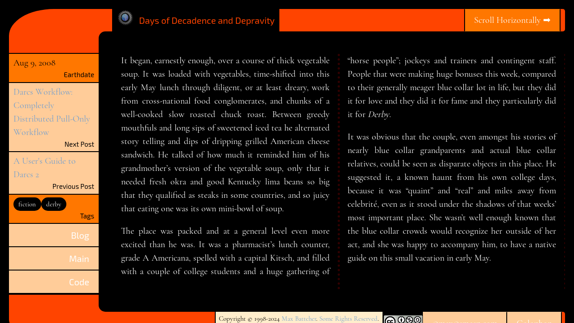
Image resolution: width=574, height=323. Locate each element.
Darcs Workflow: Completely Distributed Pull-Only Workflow (51, 112)
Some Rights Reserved (348, 318)
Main (79, 258)
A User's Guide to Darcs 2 (44, 168)
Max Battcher (299, 318)
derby (53, 204)
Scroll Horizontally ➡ (512, 20)
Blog (80, 235)
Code (79, 281)
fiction (27, 204)
